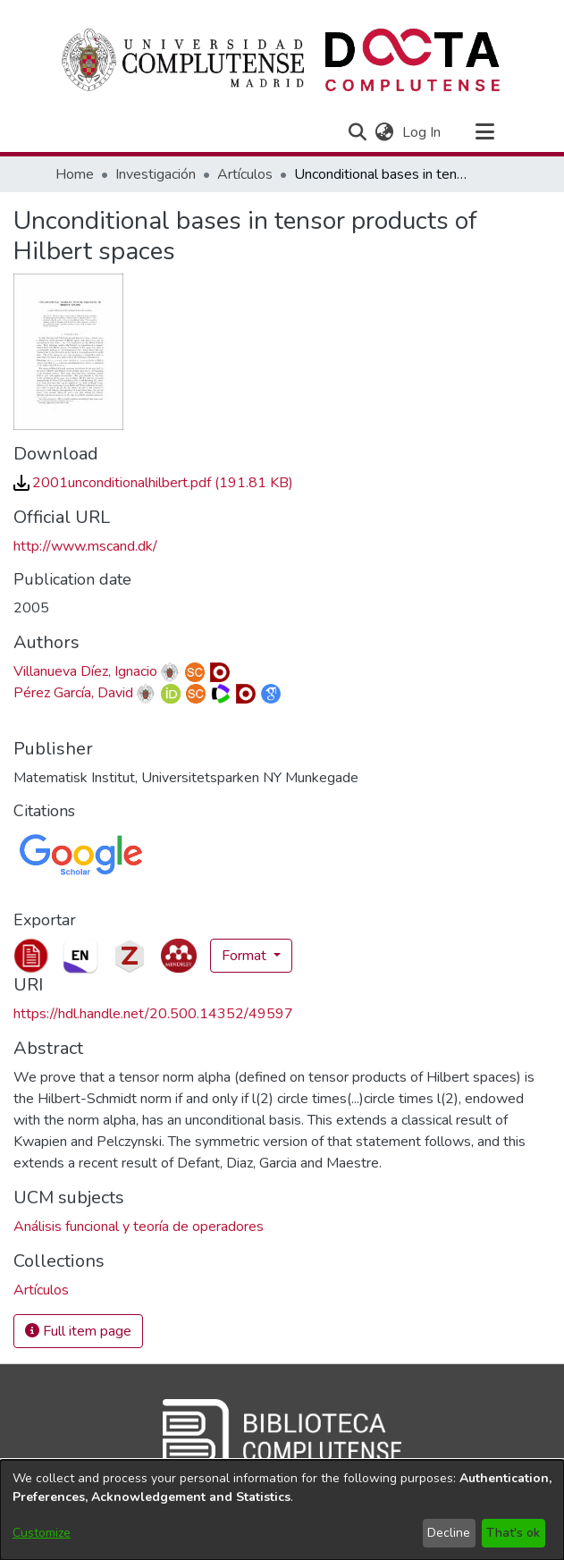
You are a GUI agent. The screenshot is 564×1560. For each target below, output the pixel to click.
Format (246, 956)
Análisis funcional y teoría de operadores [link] (138, 1226)
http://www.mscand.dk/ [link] (85, 546)
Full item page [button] (78, 1331)
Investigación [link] (155, 174)
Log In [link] (422, 132)
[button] (358, 132)
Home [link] (74, 174)
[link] (153, 483)
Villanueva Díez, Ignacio (85, 671)
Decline (448, 1532)
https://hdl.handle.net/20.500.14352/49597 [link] (153, 1014)
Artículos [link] (245, 174)
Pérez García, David (73, 693)
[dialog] (282, 1510)
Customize (42, 1532)
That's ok (513, 1532)
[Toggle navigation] (485, 132)
